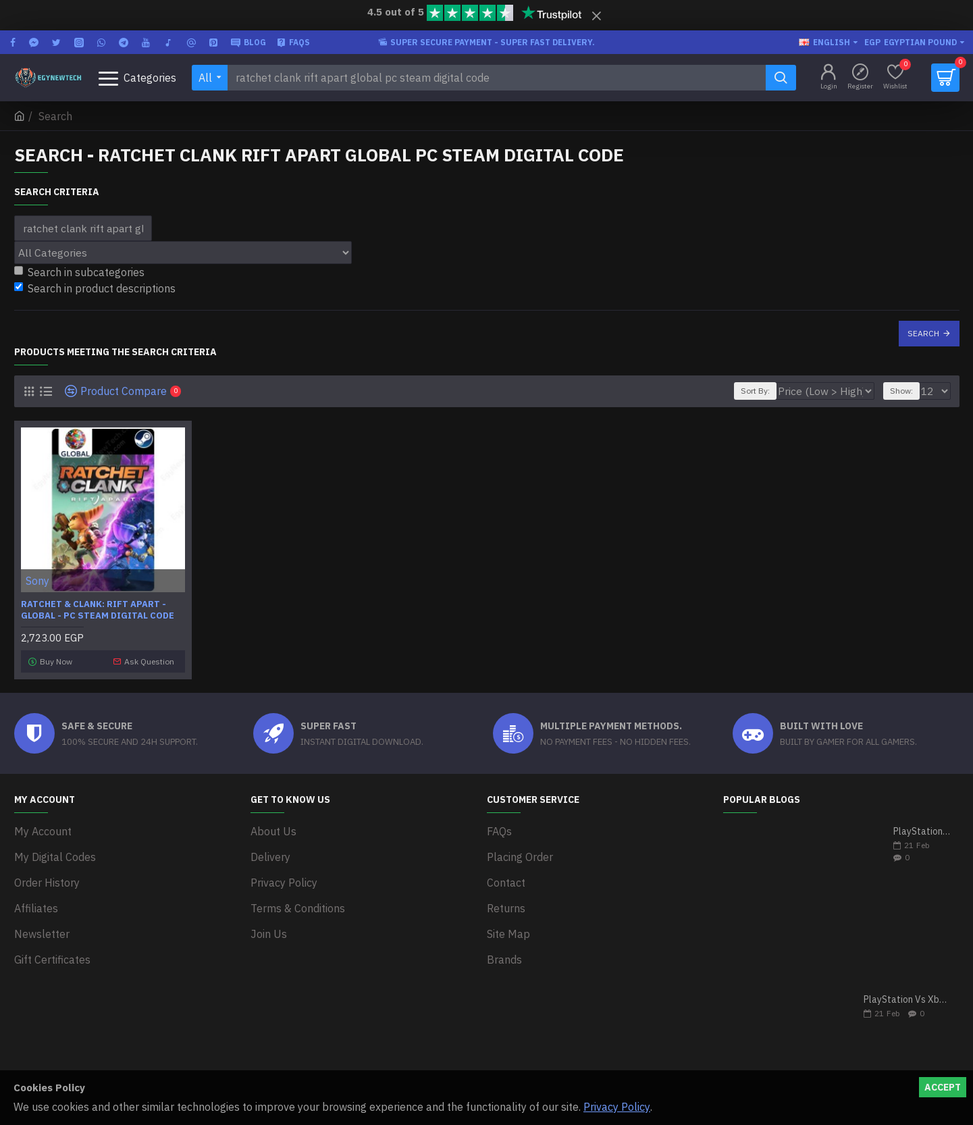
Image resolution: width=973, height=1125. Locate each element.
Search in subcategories (79, 272)
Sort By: (778, 391)
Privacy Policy (616, 1107)
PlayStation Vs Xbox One (907, 996)
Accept (942, 1087)
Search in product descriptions (95, 288)
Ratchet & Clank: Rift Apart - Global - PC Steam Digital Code (97, 610)
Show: (905, 391)
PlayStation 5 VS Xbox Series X (922, 828)
